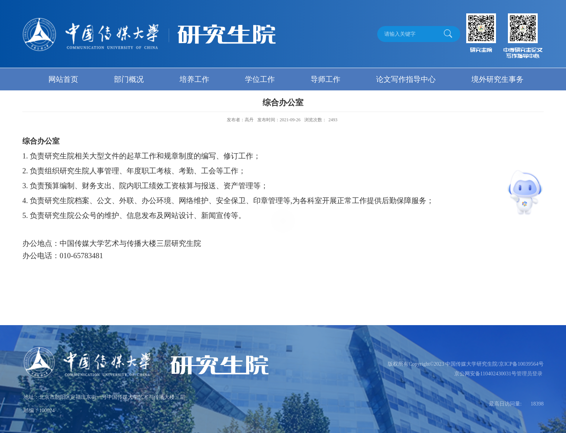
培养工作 (194, 79)
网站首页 (63, 79)
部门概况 (129, 79)
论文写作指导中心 (406, 79)
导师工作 (325, 79)
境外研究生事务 (497, 79)
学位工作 (260, 79)
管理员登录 (529, 373)
